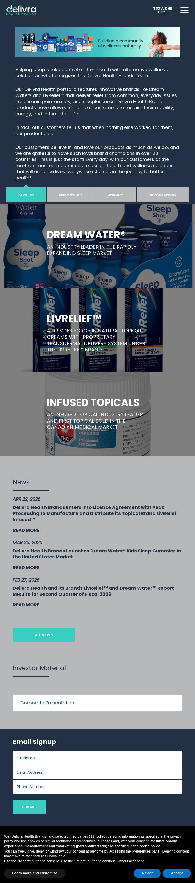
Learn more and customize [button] (34, 873)
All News (44, 635)
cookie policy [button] (149, 846)
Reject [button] (147, 873)
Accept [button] (177, 873)
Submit (29, 806)
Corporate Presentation (47, 703)
